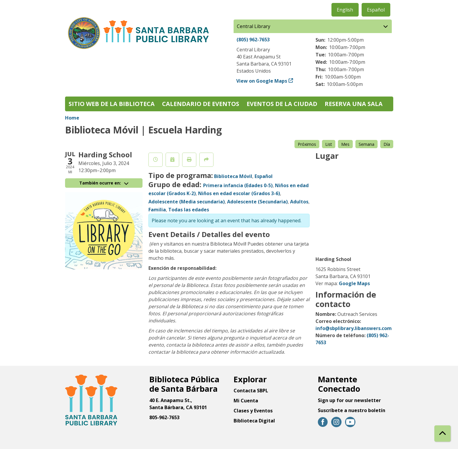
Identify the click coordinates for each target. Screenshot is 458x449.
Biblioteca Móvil (233, 176)
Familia (157, 209)
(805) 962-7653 (253, 39)
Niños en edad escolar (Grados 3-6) (239, 193)
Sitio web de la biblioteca (112, 104)
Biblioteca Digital (254, 420)
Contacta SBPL (251, 390)
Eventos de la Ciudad (282, 104)
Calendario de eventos (200, 104)
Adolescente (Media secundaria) (186, 201)
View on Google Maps (262, 81)
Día (386, 144)
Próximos (307, 144)
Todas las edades (188, 209)
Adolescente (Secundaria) (257, 201)
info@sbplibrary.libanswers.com (353, 328)
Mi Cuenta (246, 400)
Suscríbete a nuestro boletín (351, 410)
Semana (366, 144)
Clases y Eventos (253, 410)
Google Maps (354, 283)
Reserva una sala (354, 104)
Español (376, 9)
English (345, 9)
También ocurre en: (103, 183)
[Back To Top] (442, 433)
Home (72, 118)
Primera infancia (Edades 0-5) (238, 185)
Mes (345, 144)
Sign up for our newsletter (349, 400)
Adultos (299, 201)
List (328, 144)
